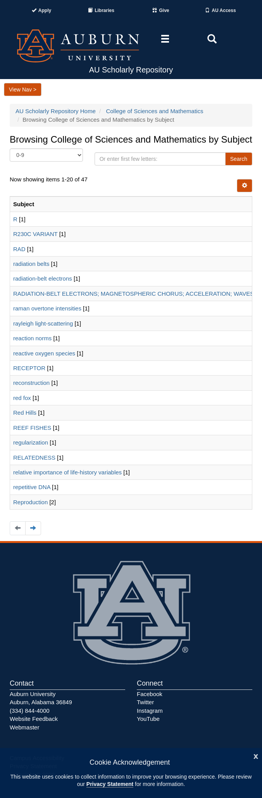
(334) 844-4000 (30, 710)
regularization (30, 442)
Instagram (150, 710)
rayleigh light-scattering (43, 323)
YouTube (148, 718)
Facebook (149, 694)
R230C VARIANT (35, 234)
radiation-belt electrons (42, 278)
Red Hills (24, 412)
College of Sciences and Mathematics (154, 111)
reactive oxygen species (44, 353)
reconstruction (31, 382)
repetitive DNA (31, 487)
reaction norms (32, 338)
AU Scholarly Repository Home (56, 111)
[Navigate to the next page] (33, 528)
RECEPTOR (29, 368)
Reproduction (30, 502)
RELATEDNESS (34, 457)
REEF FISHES (32, 427)
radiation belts (31, 263)
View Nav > (22, 89)
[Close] (255, 755)
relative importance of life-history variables (67, 472)
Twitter (145, 702)
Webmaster (24, 727)
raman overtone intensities (47, 308)
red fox (22, 398)
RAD (19, 249)
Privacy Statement (109, 784)
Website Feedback (34, 718)
